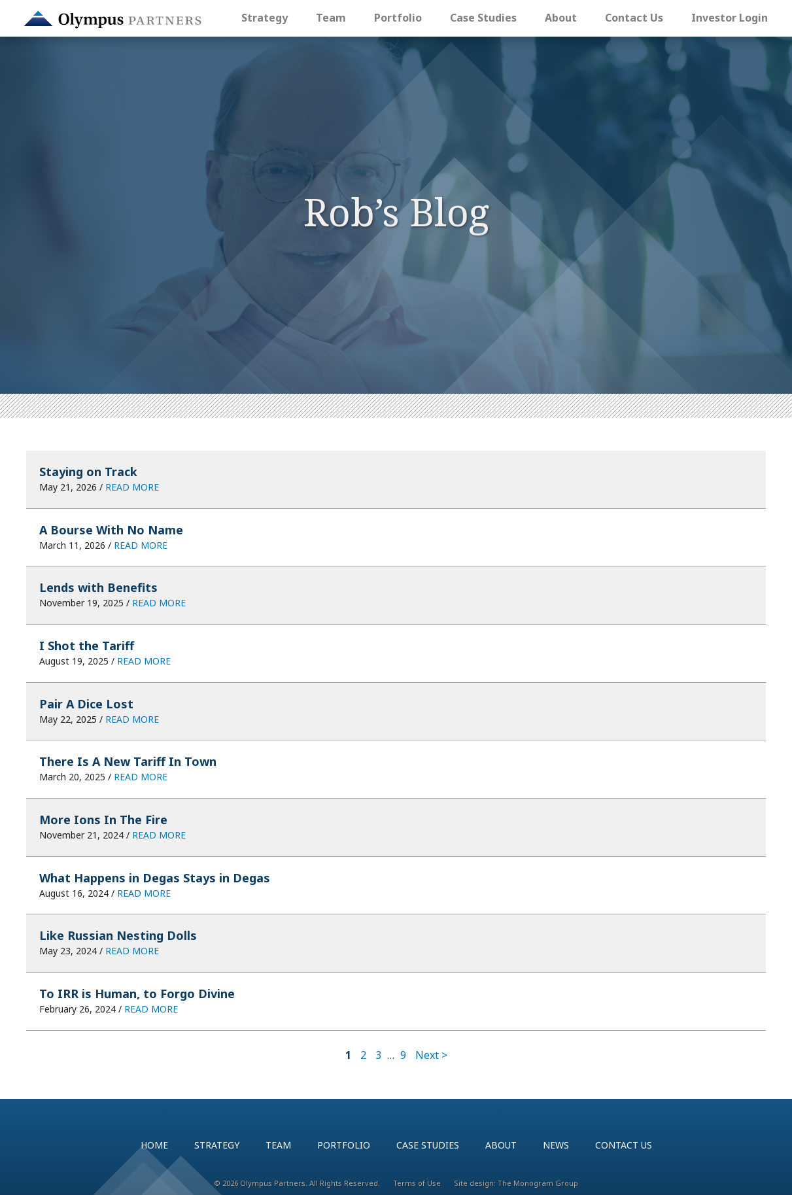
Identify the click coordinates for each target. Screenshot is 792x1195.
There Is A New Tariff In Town (127, 761)
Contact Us (634, 17)
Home (154, 1145)
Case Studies (483, 17)
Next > (431, 1055)
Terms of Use (417, 1183)
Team (331, 17)
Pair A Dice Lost (86, 704)
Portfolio (398, 17)
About (561, 17)
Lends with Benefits (98, 587)
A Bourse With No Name (111, 530)
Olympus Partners (112, 19)
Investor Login (729, 17)
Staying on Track (88, 471)
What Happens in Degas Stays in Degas (154, 878)
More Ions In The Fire (103, 819)
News (556, 1145)
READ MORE (132, 487)
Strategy (264, 17)
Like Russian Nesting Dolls (118, 935)
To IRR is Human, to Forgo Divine (137, 993)
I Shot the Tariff (86, 645)
